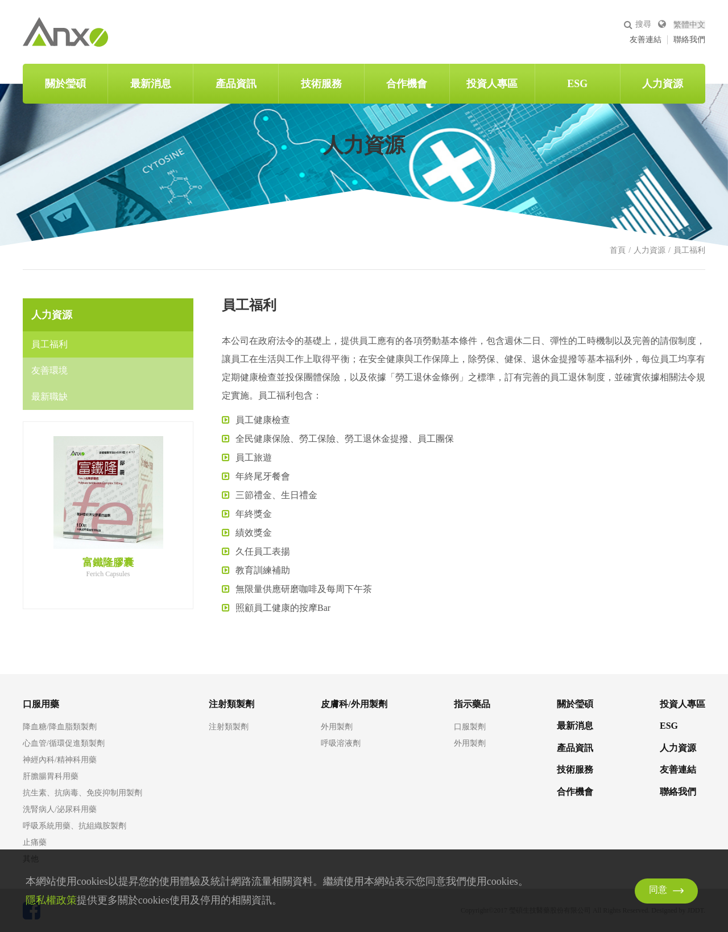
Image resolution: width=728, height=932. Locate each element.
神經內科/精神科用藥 (60, 760)
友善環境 (49, 370)
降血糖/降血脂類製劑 (60, 727)
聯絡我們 (689, 39)
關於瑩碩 (65, 83)
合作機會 (406, 83)
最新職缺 (49, 396)
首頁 (618, 250)
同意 (658, 890)
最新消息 (150, 83)
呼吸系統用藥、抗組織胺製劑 (74, 826)
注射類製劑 (229, 727)
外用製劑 (337, 727)
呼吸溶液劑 (341, 744)
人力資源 (662, 83)
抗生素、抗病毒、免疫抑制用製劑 (82, 793)
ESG (577, 83)
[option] (108, 506)
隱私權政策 (51, 900)
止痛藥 (35, 843)
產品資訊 (236, 83)
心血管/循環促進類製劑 (64, 744)
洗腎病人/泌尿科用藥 (60, 810)
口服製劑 (470, 727)
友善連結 (645, 39)
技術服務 (321, 83)
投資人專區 (492, 83)
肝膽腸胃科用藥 (50, 777)
